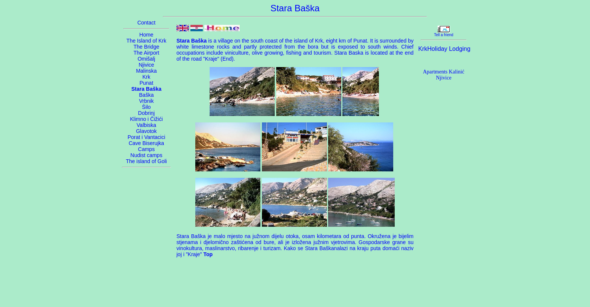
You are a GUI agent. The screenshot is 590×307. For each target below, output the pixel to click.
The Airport (146, 53)
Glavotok (146, 131)
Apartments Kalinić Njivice (443, 75)
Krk (147, 77)
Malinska (146, 71)
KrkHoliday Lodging (444, 49)
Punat (147, 83)
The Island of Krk (146, 41)
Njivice (146, 65)
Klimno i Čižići (146, 119)
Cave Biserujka (146, 143)
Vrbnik (146, 101)
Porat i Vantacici (146, 137)
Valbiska (146, 125)
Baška (146, 95)
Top (208, 254)
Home (146, 35)
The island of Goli (146, 161)
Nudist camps (147, 155)
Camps (146, 149)
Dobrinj (146, 113)
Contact (146, 23)
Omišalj (146, 59)
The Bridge (146, 47)
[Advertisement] (295, 285)
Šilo (146, 107)
